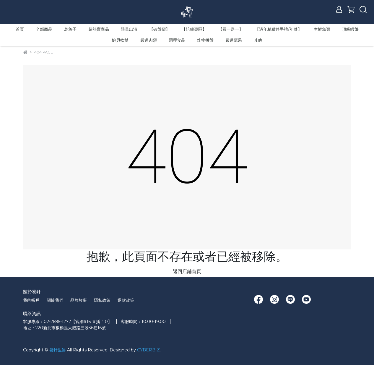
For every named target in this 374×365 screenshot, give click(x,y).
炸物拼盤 (205, 40)
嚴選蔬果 (233, 40)
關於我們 (55, 300)
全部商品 (44, 29)
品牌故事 (78, 300)
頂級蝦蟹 (350, 29)
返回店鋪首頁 (187, 271)
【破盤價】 (159, 29)
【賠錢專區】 (194, 29)
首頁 (20, 29)
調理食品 (177, 40)
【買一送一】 (230, 29)
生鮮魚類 (322, 29)
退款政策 (126, 300)
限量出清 (129, 29)
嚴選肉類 (148, 40)
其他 (258, 40)
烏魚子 (70, 29)
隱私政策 (102, 300)
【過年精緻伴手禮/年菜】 (278, 29)
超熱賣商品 (98, 29)
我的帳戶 (31, 300)
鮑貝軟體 (120, 40)
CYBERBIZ (148, 350)
